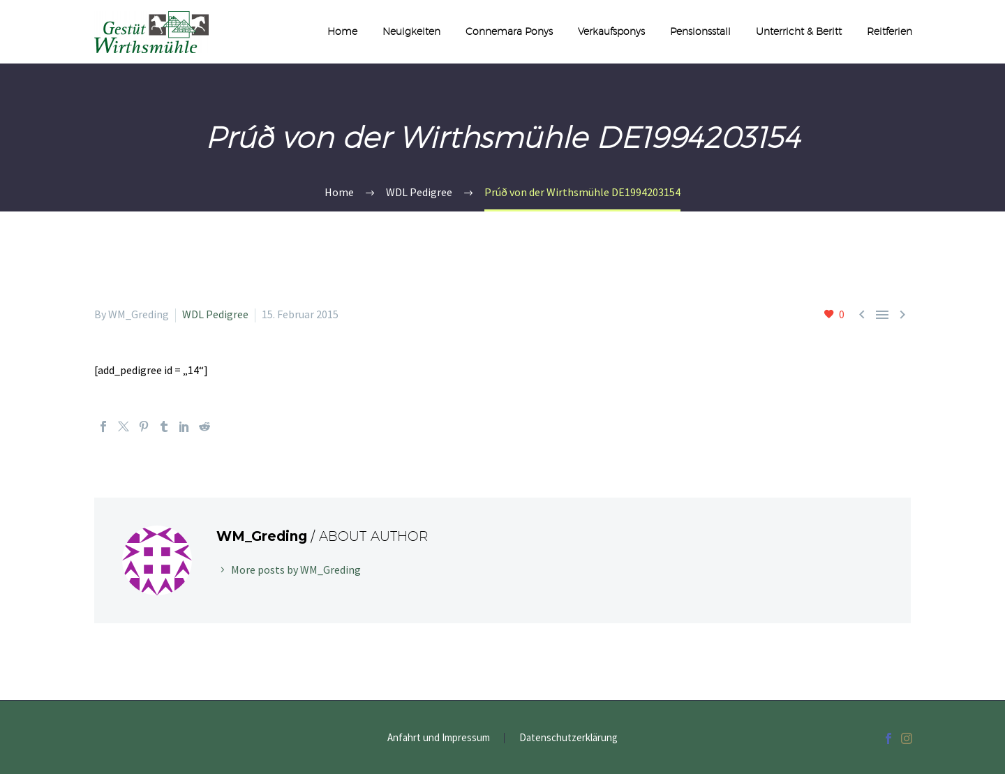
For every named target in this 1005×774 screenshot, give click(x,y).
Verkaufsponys (611, 31)
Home (342, 31)
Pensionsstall (700, 31)
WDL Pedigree (215, 314)
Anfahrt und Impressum (438, 738)
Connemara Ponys (509, 31)
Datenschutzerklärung (568, 738)
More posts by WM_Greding (296, 569)
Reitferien (889, 31)
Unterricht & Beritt (799, 31)
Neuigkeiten (411, 31)
